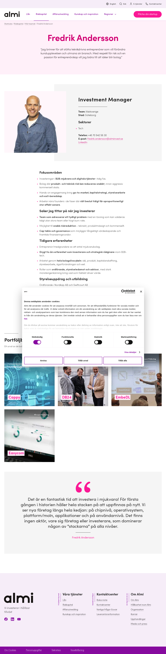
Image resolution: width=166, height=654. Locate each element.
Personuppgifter (34, 650)
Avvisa (43, 360)
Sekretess (56, 650)
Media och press (139, 624)
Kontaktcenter (153, 4)
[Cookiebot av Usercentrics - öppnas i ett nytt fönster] (123, 292)
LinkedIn (82, 142)
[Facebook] (6, 619)
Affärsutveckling (70, 609)
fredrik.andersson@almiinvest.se (105, 138)
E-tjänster (136, 4)
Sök (122, 4)
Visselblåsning (77, 650)
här (26, 318)
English (111, 4)
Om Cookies (10, 650)
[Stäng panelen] (141, 292)
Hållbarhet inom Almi (141, 605)
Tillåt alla (122, 360)
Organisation (137, 609)
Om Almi (135, 600)
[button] (109, 14)
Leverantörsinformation (108, 614)
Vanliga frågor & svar (107, 609)
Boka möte (102, 600)
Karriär (134, 614)
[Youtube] (19, 619)
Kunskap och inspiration (74, 614)
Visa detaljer (130, 352)
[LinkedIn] (12, 619)
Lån (64, 600)
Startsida (8, 24)
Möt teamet (30, 24)
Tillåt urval (83, 360)
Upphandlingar (138, 619)
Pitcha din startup (147, 14)
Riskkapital (18, 24)
